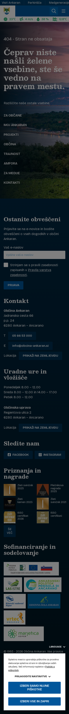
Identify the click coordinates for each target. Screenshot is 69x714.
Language (57, 646)
